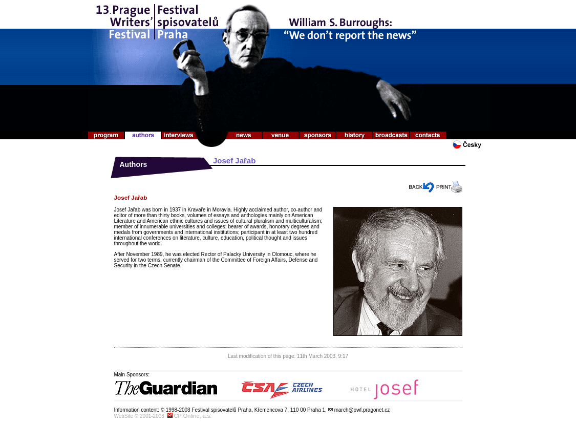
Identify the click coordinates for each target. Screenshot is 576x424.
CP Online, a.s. (193, 416)
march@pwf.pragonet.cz (362, 410)
